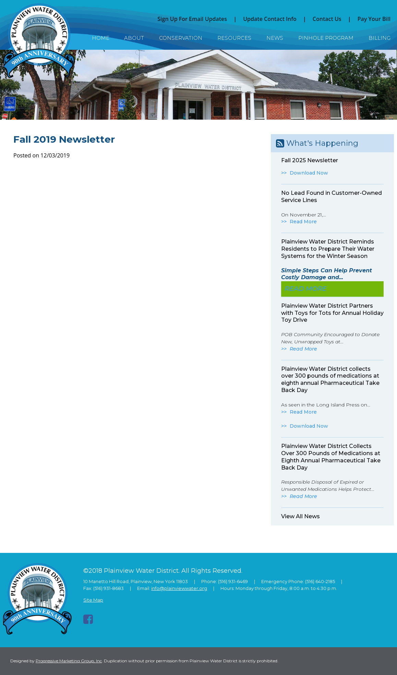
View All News (300, 516)
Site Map (93, 600)
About (134, 38)
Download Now (309, 173)
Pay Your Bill (374, 19)
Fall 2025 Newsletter (309, 160)
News (274, 38)
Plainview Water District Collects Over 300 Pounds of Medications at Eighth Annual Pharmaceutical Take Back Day (331, 457)
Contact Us (327, 19)
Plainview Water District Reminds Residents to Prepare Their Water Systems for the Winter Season (327, 248)
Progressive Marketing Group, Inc (69, 660)
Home (100, 38)
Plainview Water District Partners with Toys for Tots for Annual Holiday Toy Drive (332, 313)
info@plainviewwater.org (179, 588)
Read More (303, 221)
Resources (234, 38)
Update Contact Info (270, 19)
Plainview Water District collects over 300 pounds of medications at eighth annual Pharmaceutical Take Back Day (330, 379)
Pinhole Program (325, 38)
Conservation (180, 38)
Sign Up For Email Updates (192, 19)
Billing (379, 38)
